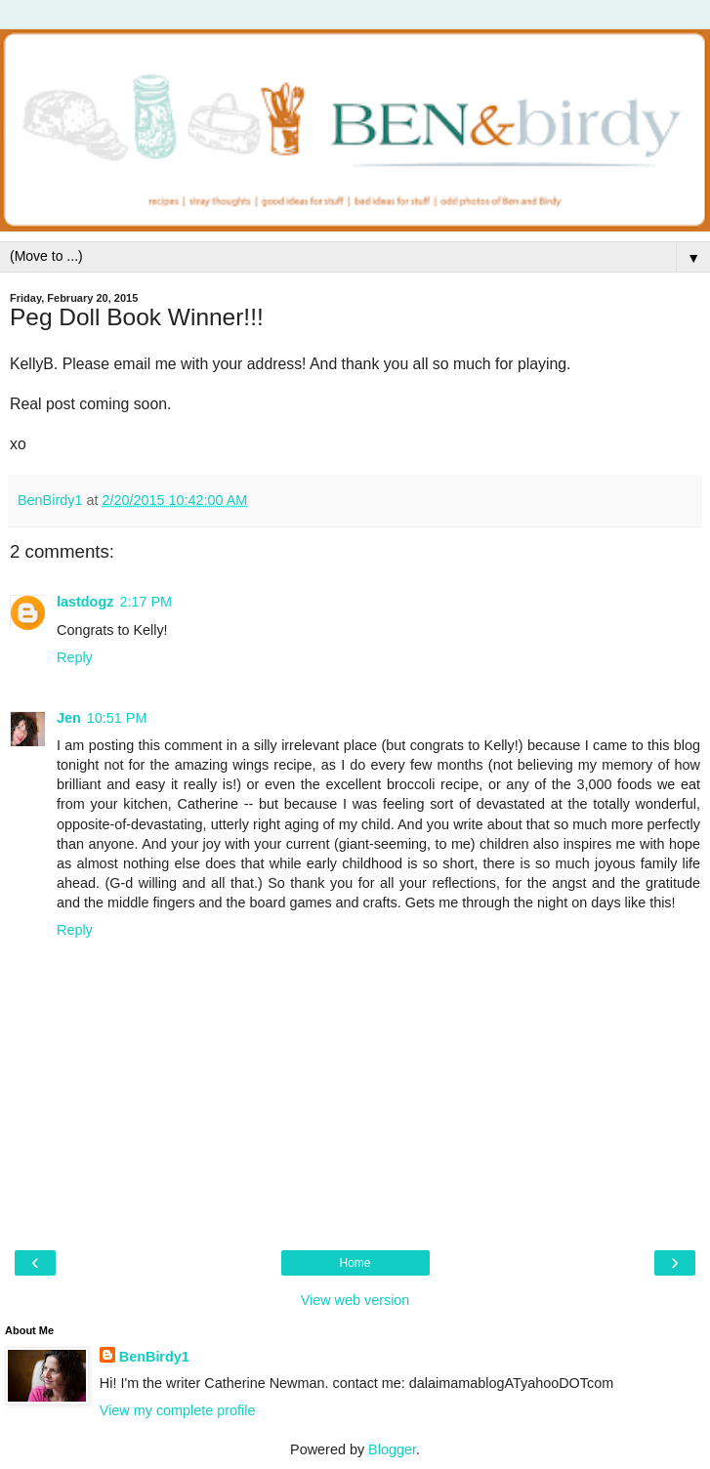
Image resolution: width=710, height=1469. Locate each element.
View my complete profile (178, 1410)
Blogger (392, 1449)
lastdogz (85, 601)
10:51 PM (117, 718)
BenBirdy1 (154, 1356)
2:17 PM (145, 601)
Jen (69, 718)
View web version (355, 1300)
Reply (75, 657)
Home (354, 1263)
